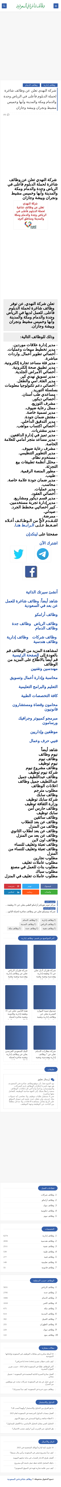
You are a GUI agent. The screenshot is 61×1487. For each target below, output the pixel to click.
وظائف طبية (48, 1251)
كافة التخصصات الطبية (39, 696)
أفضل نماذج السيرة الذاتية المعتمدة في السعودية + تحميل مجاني (30, 1375)
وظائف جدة (21, 624)
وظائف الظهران (47, 1324)
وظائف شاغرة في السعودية (19, 1479)
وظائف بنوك (48, 1205)
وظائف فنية (49, 1257)
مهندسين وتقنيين (44, 669)
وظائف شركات (44, 637)
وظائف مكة (15, 928)
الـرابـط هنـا (24, 525)
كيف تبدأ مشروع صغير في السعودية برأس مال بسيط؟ (32, 1453)
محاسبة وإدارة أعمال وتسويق (34, 678)
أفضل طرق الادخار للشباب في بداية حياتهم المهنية (33, 1458)
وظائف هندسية (45, 642)
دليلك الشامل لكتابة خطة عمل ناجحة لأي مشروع (34, 1463)
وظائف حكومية (47, 1211)
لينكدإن (32, 534)
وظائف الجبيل (48, 1319)
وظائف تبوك (48, 1329)
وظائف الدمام (31, 85)
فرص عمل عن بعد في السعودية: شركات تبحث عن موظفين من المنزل (30, 1383)
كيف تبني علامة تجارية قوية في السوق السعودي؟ (34, 1468)
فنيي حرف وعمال (43, 741)
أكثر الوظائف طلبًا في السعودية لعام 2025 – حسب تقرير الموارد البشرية (31, 1367)
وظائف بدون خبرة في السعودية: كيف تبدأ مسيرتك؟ (33, 1389)
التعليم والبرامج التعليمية (38, 687)
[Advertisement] (30, 47)
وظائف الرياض (46, 624)
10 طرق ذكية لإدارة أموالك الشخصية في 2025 (35, 1447)
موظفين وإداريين (44, 732)
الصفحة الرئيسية (25, 655)
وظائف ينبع (49, 1335)
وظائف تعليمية (47, 1262)
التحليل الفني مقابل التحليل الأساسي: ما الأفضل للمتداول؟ (30, 1423)
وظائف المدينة (28, 924)
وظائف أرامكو (48, 1200)
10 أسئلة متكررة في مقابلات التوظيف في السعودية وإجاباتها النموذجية (30, 1355)
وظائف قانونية (47, 1267)
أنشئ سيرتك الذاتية (42, 592)
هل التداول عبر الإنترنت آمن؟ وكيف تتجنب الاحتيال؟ (33, 1429)
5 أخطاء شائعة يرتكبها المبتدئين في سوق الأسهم (34, 1418)
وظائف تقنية (49, 928)
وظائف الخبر (48, 1303)
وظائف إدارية (49, 85)
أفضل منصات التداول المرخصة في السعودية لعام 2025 (32, 1413)
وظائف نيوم (49, 1216)
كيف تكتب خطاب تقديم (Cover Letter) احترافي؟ (34, 1361)
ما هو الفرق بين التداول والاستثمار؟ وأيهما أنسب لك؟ (32, 1408)
